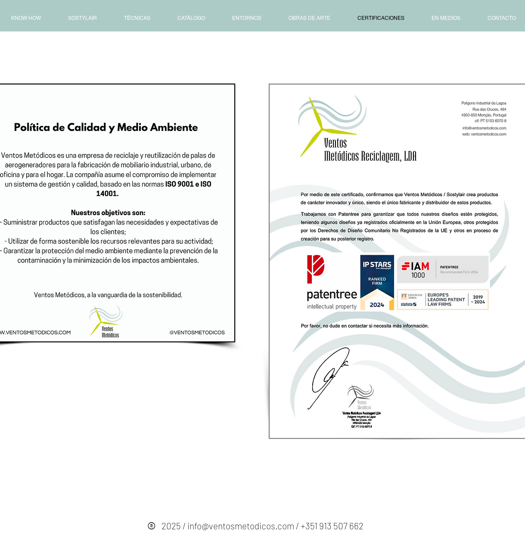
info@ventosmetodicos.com (240, 525)
